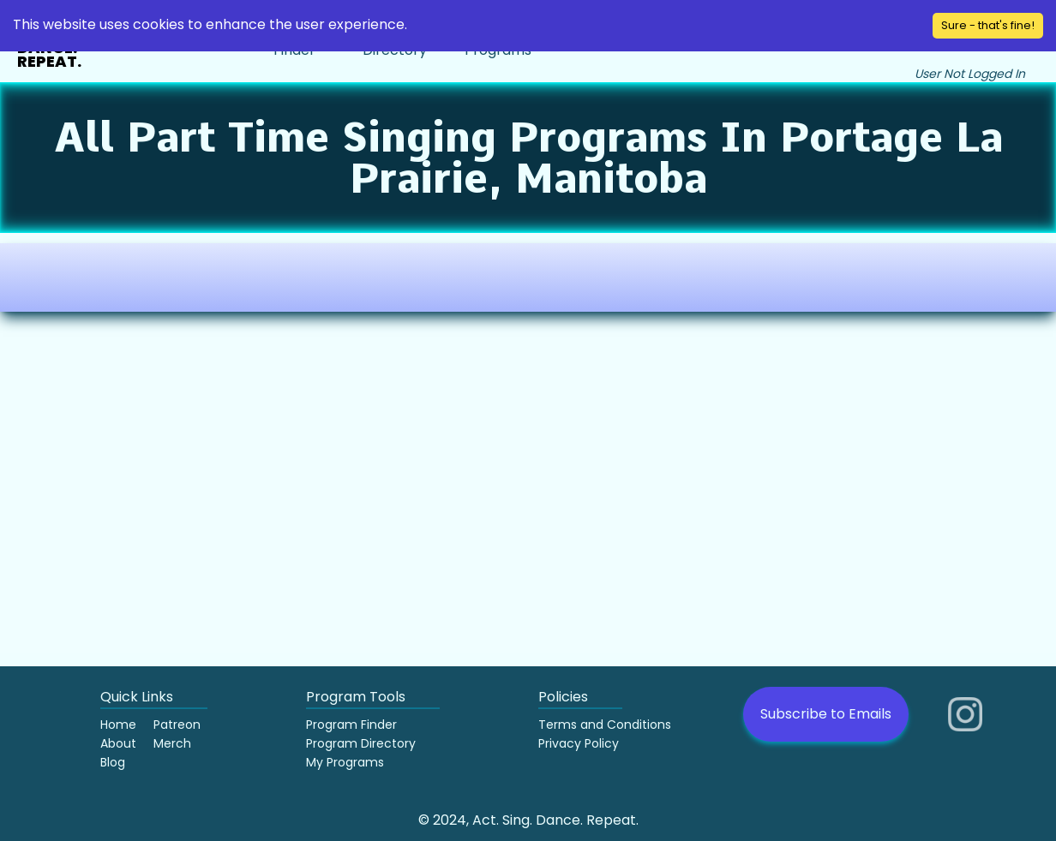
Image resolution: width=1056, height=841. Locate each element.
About (118, 743)
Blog (112, 762)
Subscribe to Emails (825, 714)
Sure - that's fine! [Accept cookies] (988, 25)
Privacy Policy (578, 743)
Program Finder (351, 724)
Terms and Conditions (604, 724)
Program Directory (361, 743)
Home (118, 724)
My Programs (345, 762)
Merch (172, 743)
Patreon (177, 724)
